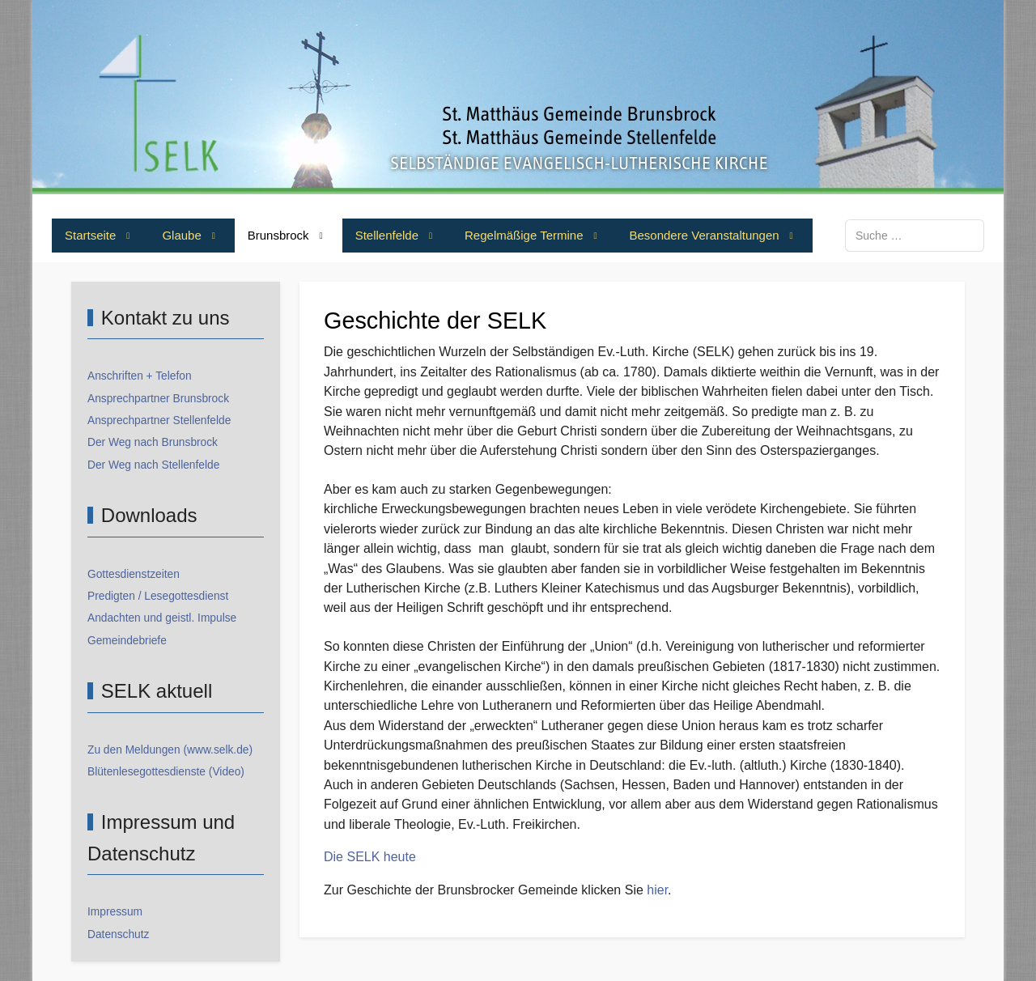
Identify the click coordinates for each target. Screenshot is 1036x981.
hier (657, 890)
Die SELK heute (370, 857)
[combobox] (914, 235)
